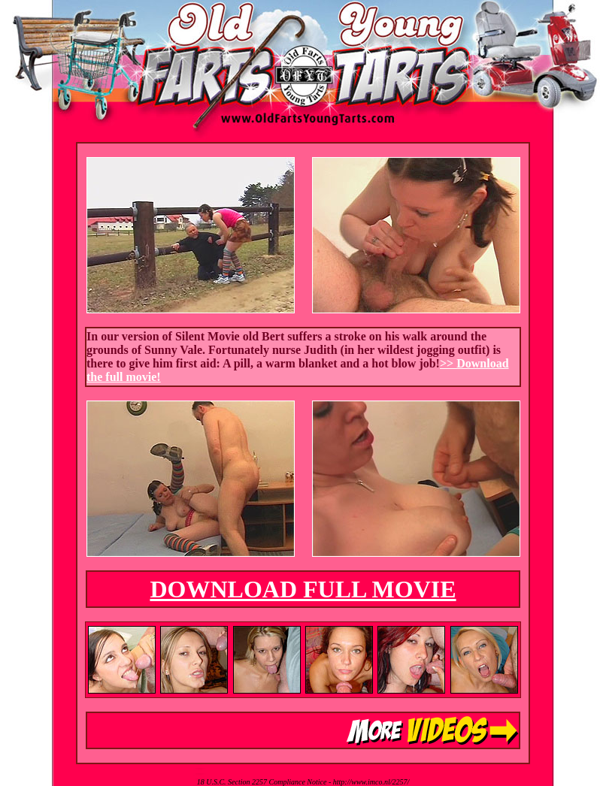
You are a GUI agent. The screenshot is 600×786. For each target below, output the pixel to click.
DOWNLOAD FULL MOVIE (303, 589)
